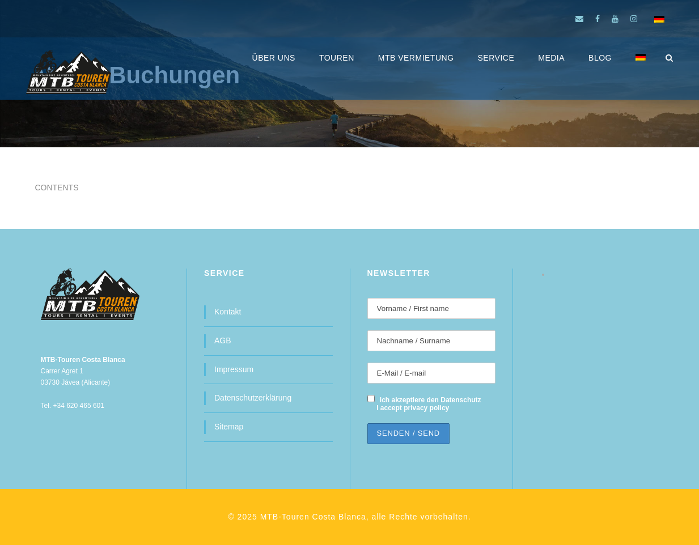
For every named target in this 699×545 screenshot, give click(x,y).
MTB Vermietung (416, 57)
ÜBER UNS (273, 57)
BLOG (600, 57)
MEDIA (551, 57)
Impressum (233, 369)
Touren (336, 57)
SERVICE (496, 57)
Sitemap (228, 426)
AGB (222, 340)
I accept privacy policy (412, 408)
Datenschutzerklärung (252, 397)
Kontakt (227, 311)
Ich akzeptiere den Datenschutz (430, 400)
